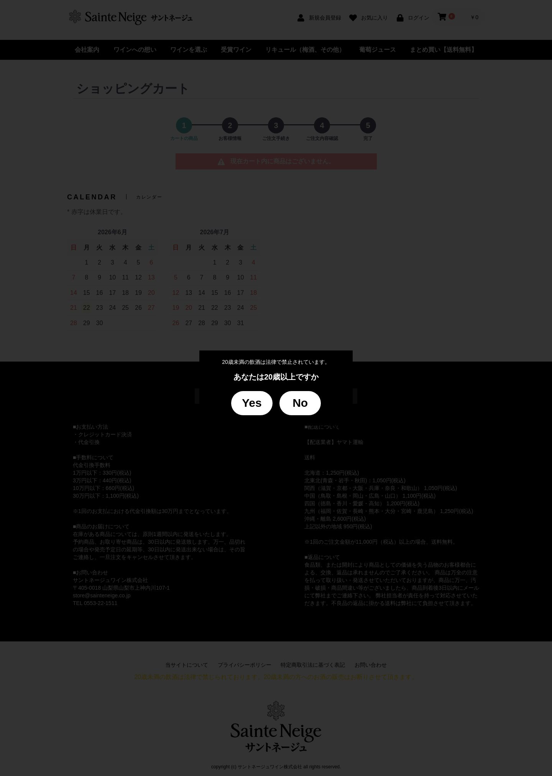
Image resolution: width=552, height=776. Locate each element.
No (300, 402)
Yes (252, 402)
